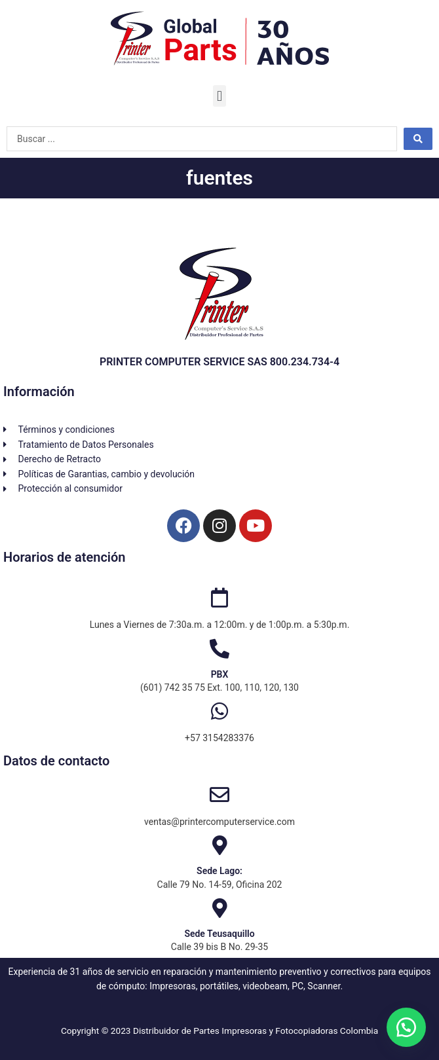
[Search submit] (418, 139)
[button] (219, 96)
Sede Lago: (219, 871)
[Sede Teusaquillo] (219, 908)
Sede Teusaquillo (219, 933)
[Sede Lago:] (219, 845)
